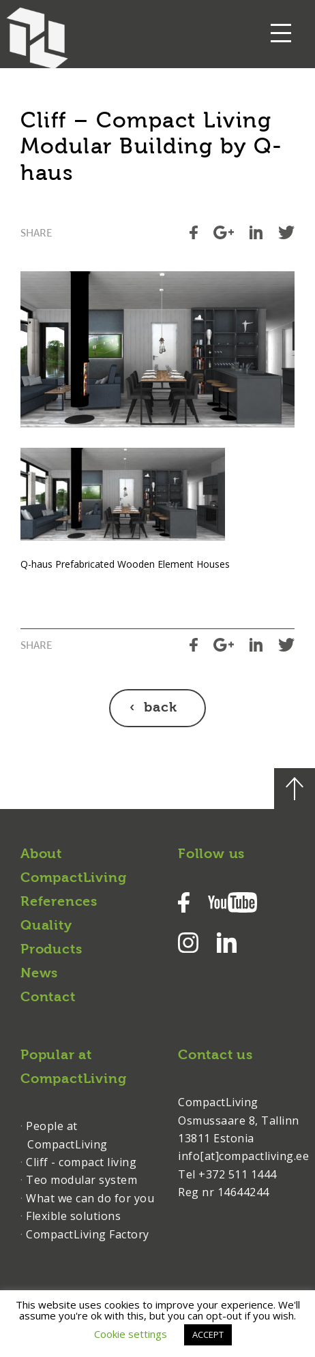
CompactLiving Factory (87, 1234)
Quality (46, 926)
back (160, 708)
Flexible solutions (73, 1215)
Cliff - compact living (81, 1162)
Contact (48, 998)
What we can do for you (90, 1198)
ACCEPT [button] (208, 1334)
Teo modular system (81, 1179)
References (58, 902)
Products (51, 950)
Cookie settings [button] (130, 1334)
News (39, 974)
